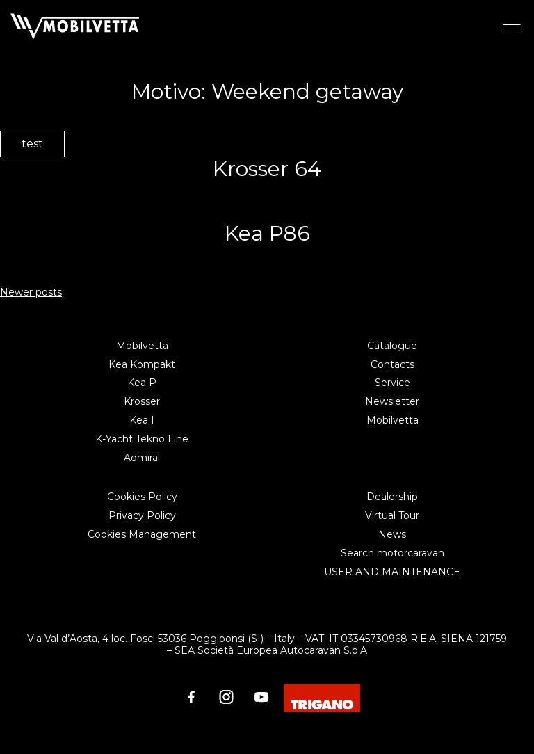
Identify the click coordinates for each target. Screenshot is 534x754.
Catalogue (392, 345)
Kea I (141, 420)
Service (392, 382)
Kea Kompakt (141, 364)
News (392, 534)
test (32, 143)
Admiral (142, 457)
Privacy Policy (142, 515)
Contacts (392, 364)
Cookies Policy (142, 496)
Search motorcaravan (392, 553)
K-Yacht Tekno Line (141, 439)
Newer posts (31, 292)
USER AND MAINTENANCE (392, 572)
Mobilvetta (142, 345)
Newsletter (392, 401)
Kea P (141, 382)
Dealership (392, 496)
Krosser (142, 401)
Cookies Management (142, 534)
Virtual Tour (392, 515)
